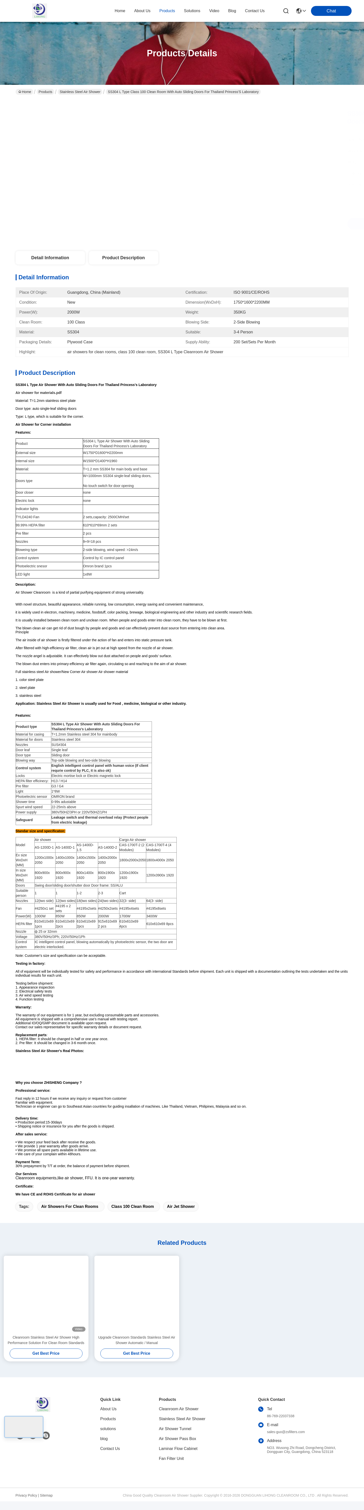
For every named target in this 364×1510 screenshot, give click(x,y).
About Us (108, 1417)
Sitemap (46, 1504)
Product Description (123, 257)
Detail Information (50, 257)
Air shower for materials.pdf (39, 393)
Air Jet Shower (181, 1215)
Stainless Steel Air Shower (80, 92)
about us (142, 11)
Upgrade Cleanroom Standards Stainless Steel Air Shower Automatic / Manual (136, 1348)
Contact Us (110, 1457)
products (167, 11)
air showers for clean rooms (69, 1215)
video (214, 11)
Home (120, 11)
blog (232, 11)
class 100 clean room (133, 1215)
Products (45, 92)
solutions (192, 11)
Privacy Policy (26, 1504)
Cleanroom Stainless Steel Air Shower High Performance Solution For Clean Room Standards (46, 1348)
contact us (255, 11)
